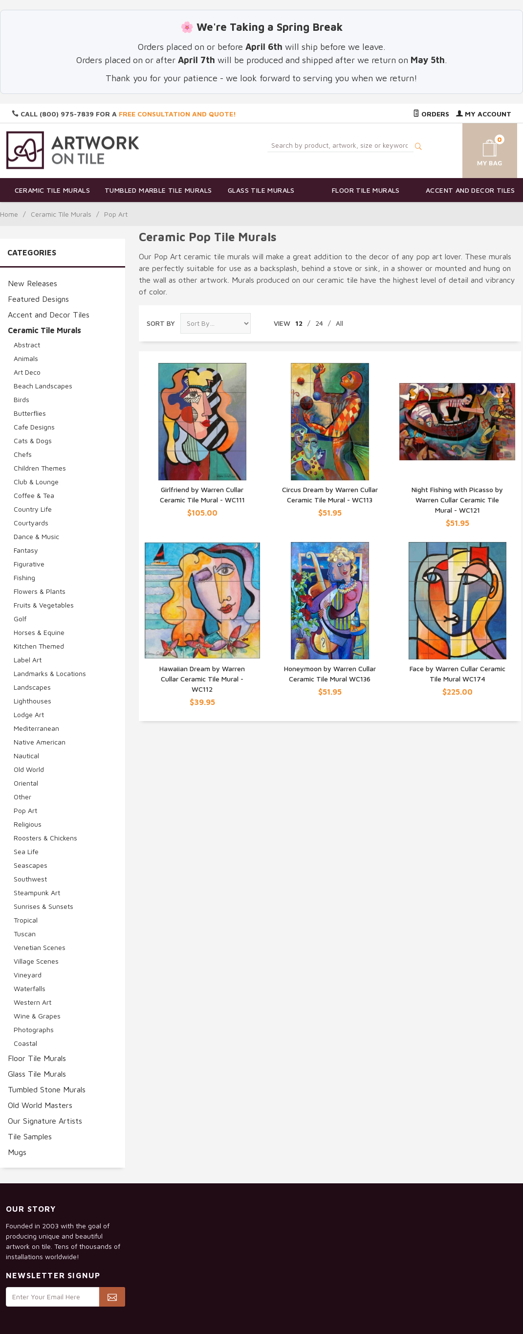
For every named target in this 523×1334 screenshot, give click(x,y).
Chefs (23, 454)
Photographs (34, 1029)
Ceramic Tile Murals (52, 190)
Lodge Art (29, 714)
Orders (431, 114)
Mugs (17, 1152)
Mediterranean (36, 728)
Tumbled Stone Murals (47, 1089)
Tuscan (25, 933)
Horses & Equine (39, 632)
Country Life (33, 509)
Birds (21, 399)
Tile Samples (30, 1136)
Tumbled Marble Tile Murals (157, 190)
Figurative (29, 564)
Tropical (26, 920)
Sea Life (26, 851)
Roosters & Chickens (45, 838)
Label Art (28, 660)
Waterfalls (29, 988)
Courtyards (31, 523)
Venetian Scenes (39, 947)
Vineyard (28, 975)
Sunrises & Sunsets (43, 906)
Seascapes (30, 865)
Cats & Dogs (33, 440)
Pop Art (25, 810)
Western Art (32, 1002)
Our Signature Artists (45, 1120)
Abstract (27, 344)
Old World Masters (40, 1105)
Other (22, 796)
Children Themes (40, 468)
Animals (26, 358)
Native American (39, 742)
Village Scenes (36, 961)
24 (319, 323)
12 (299, 323)
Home (9, 214)
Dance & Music (36, 536)
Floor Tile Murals (366, 190)
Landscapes (32, 687)
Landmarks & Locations (50, 673)
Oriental (26, 783)
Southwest (30, 879)
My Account (483, 114)
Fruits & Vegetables (44, 605)
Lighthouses (32, 701)
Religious (28, 824)
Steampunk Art (37, 892)
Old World (29, 769)
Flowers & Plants (39, 591)
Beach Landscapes (43, 386)
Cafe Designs (34, 427)
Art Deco (27, 372)
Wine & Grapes (37, 1016)
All (339, 323)
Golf (20, 618)
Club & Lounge (36, 481)
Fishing (24, 577)
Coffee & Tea (34, 495)
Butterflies (30, 413)
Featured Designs (38, 298)
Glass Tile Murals (261, 190)
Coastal (25, 1043)
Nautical (26, 755)
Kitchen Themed (39, 646)
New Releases (32, 283)
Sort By (161, 323)
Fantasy (26, 550)
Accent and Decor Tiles (470, 190)
